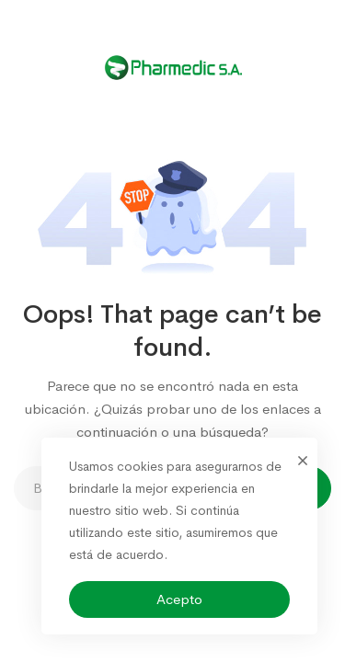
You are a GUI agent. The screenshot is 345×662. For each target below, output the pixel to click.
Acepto (179, 599)
